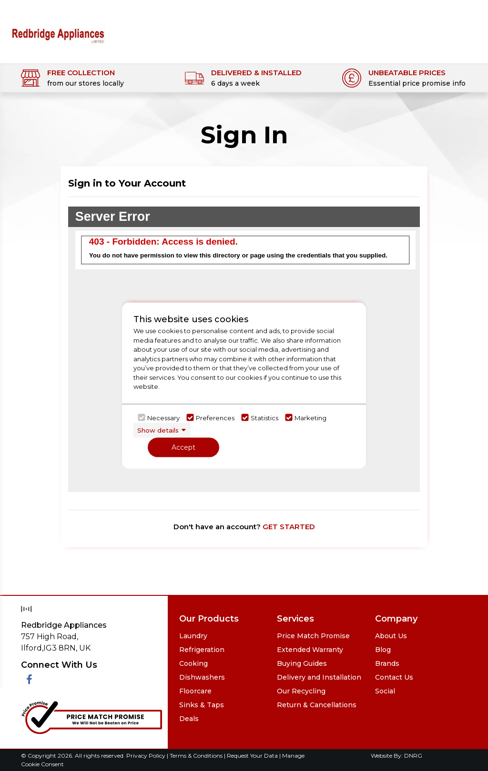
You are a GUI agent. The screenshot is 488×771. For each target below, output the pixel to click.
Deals (189, 718)
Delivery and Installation (319, 677)
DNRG (413, 755)
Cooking (193, 663)
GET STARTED (289, 526)
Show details (158, 430)
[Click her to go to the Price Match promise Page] (91, 716)
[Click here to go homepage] (58, 28)
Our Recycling (301, 691)
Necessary (163, 417)
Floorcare (195, 691)
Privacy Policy (146, 755)
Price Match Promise (313, 636)
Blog (383, 649)
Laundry (193, 636)
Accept (183, 447)
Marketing (310, 417)
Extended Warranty (310, 649)
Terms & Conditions (197, 755)
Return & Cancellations (316, 705)
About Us (391, 636)
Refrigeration (201, 649)
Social (385, 691)
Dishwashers (202, 677)
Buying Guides (302, 663)
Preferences (215, 417)
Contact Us (394, 677)
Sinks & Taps (201, 705)
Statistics (264, 417)
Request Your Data (252, 755)
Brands (387, 663)
